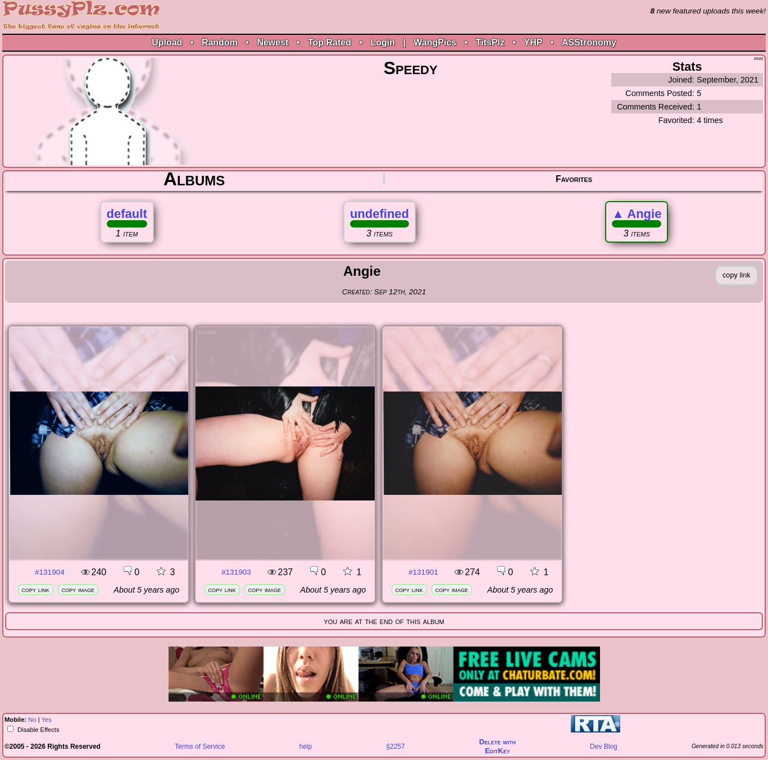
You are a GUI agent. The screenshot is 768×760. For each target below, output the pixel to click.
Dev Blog (603, 746)
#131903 (236, 572)
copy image (78, 589)
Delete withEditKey (497, 746)
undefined (379, 214)
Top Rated (329, 42)
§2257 (395, 746)
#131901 (423, 572)
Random (220, 42)
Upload (167, 42)
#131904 (50, 572)
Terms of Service (200, 746)
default (127, 214)
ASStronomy (589, 42)
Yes (47, 719)
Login (382, 42)
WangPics (434, 42)
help (305, 746)
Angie (636, 214)
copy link (35, 589)
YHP (533, 42)
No (32, 719)
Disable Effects (38, 729)
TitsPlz (490, 42)
